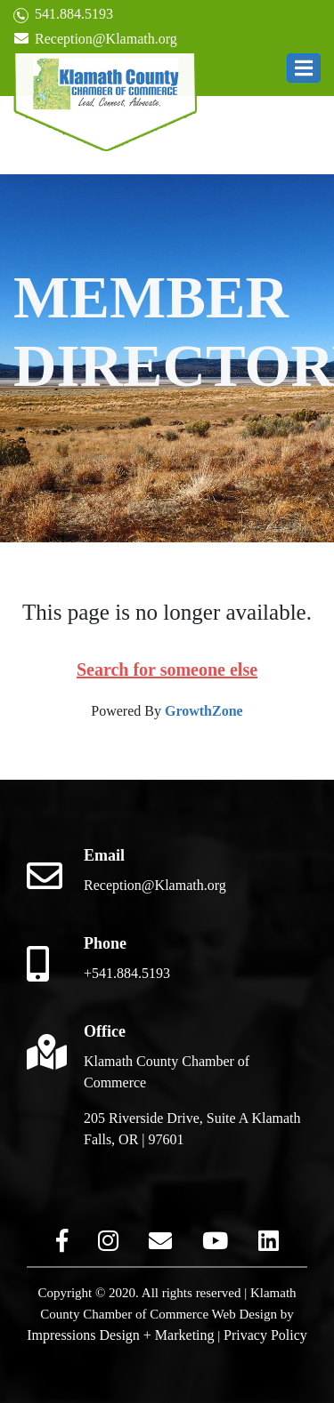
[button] (304, 68)
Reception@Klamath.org (95, 38)
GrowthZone (204, 710)
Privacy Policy (265, 1335)
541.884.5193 (63, 14)
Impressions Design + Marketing (120, 1335)
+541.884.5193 (127, 973)
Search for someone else (167, 669)
